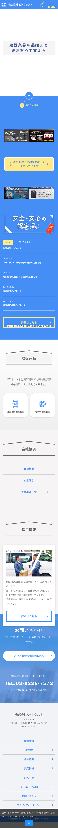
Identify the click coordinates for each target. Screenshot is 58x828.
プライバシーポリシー (15, 816)
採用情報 (39, 774)
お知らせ (39, 784)
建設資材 (39, 747)
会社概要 (39, 765)
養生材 (39, 756)
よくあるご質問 (37, 793)
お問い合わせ (38, 802)
